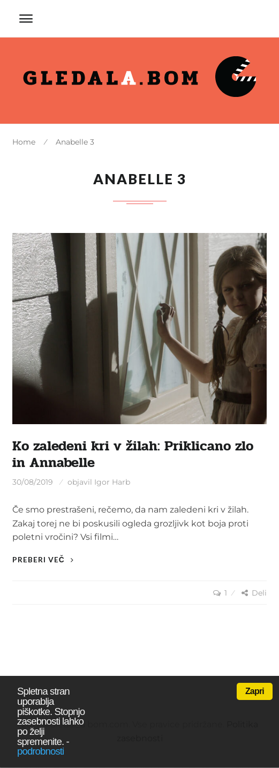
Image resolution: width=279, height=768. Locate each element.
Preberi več (43, 559)
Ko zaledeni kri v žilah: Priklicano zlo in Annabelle (132, 454)
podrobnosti (40, 751)
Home (23, 142)
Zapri (254, 691)
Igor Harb (112, 482)
